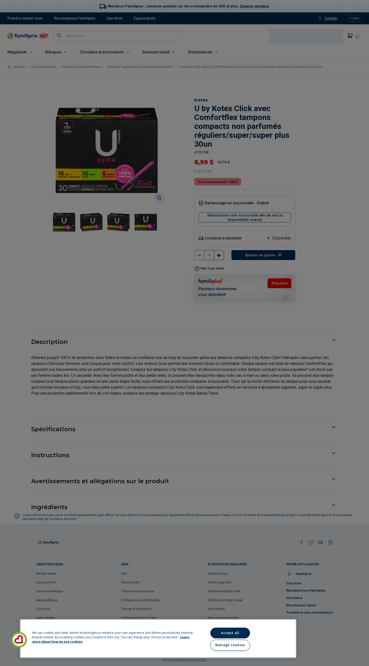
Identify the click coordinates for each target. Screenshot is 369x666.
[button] (19, 640)
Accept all (230, 633)
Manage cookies (230, 645)
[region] (158, 638)
